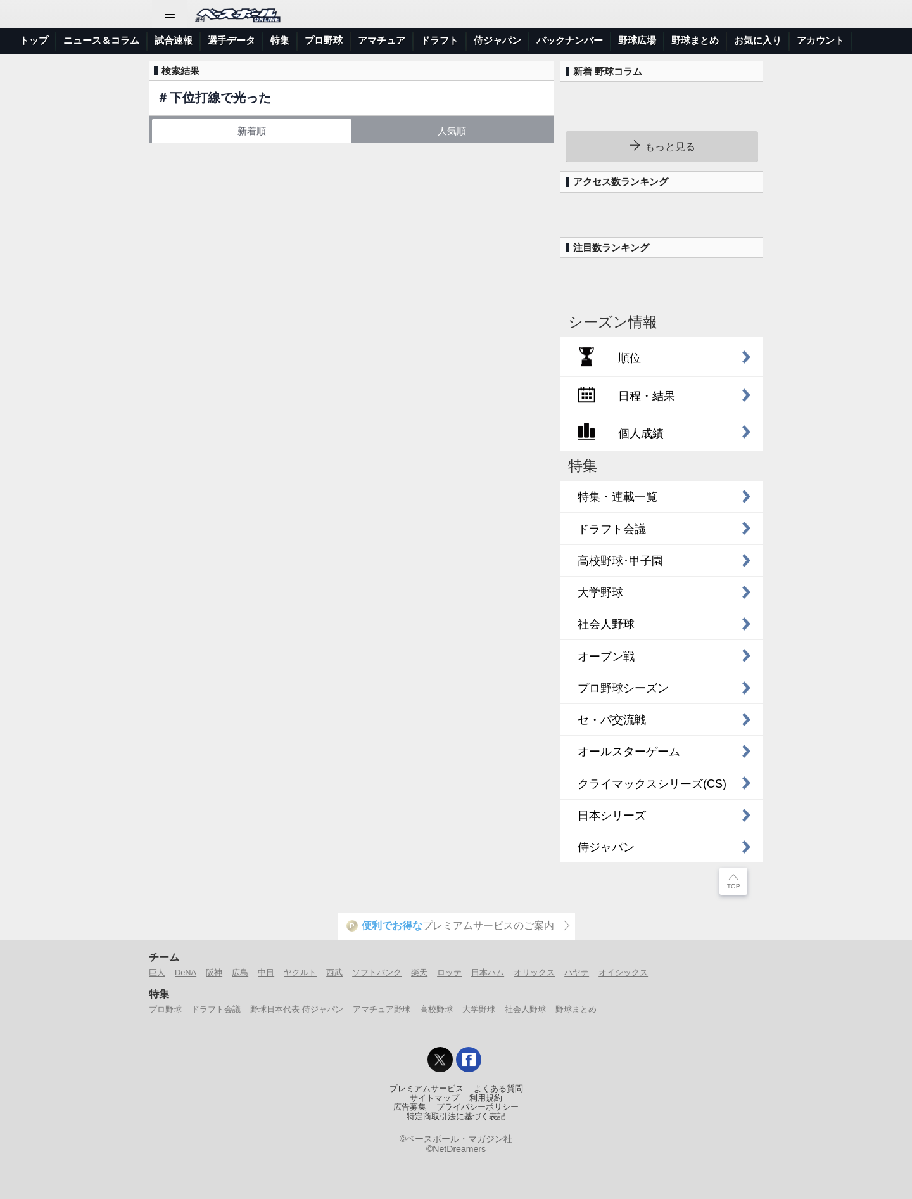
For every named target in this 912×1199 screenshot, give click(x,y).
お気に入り (758, 40)
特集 (279, 40)
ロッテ (449, 972)
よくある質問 (498, 1088)
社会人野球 (525, 1009)
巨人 (157, 972)
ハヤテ (576, 972)
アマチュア (381, 40)
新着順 (252, 130)
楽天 (419, 972)
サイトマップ (434, 1098)
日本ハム (487, 972)
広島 (240, 972)
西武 (334, 972)
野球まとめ (695, 40)
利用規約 (485, 1098)
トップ (34, 40)
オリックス (534, 972)
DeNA (185, 972)
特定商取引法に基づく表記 (456, 1116)
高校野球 (436, 1009)
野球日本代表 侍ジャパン (296, 1009)
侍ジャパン (497, 40)
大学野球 (478, 1009)
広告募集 (409, 1107)
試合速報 (174, 40)
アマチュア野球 (381, 1009)
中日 (266, 972)
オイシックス (623, 972)
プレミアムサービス (427, 1088)
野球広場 (637, 40)
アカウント (820, 40)
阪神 (214, 972)
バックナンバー (569, 40)
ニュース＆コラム (101, 40)
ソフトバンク (377, 972)
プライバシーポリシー (477, 1107)
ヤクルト (300, 972)
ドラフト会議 (216, 1009)
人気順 (452, 130)
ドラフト (440, 40)
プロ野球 (324, 40)
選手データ (231, 40)
